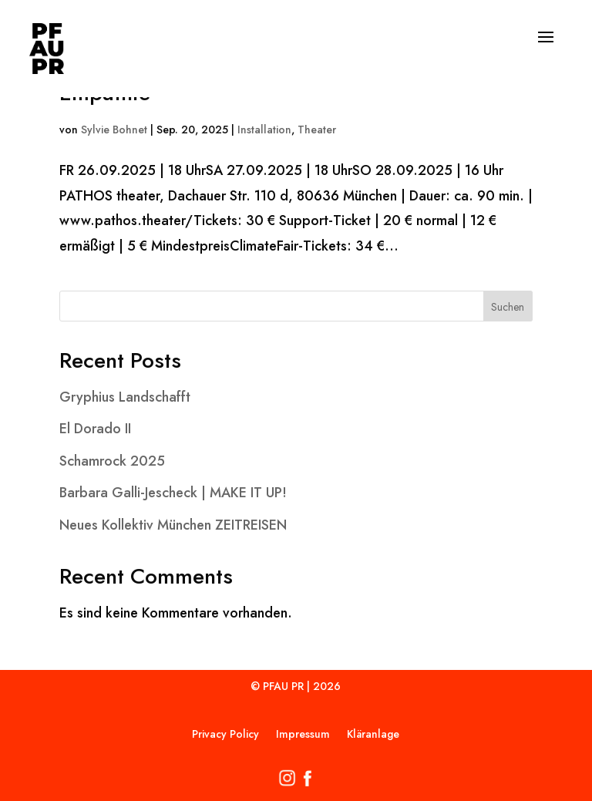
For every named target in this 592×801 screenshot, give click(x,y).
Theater (317, 129)
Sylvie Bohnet (114, 129)
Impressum (303, 735)
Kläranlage (373, 735)
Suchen (507, 307)
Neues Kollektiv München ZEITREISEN (173, 525)
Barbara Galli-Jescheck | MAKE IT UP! (173, 493)
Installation (264, 129)
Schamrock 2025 (112, 461)
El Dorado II (95, 429)
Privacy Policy (225, 735)
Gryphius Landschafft (124, 397)
